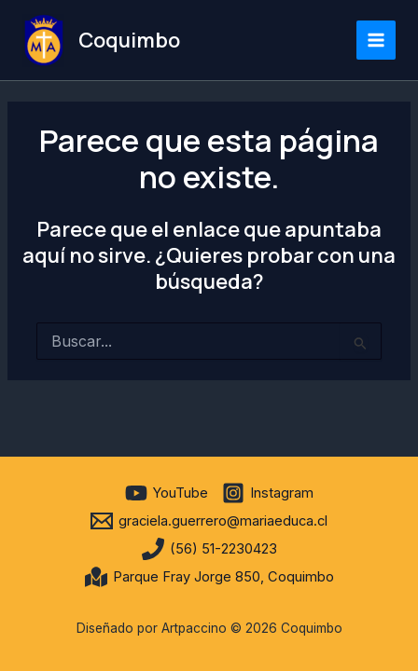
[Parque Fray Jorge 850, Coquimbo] (209, 577)
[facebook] (108, 493)
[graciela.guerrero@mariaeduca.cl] (209, 521)
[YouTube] (166, 493)
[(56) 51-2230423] (209, 549)
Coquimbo (129, 40)
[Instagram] (267, 493)
